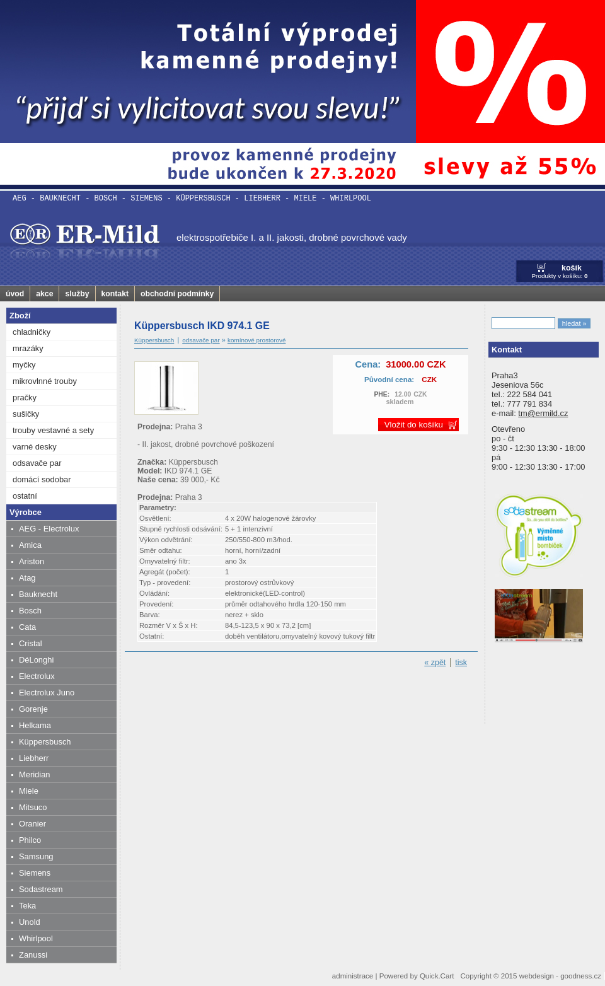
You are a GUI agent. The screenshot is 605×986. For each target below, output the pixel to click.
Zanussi (33, 955)
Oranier (32, 823)
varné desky (35, 446)
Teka (27, 905)
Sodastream (41, 889)
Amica (30, 545)
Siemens (34, 873)
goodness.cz (580, 976)
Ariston (31, 561)
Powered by (416, 976)
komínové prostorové (257, 340)
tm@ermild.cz (543, 413)
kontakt (115, 293)
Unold (29, 922)
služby (77, 293)
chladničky (31, 332)
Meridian (34, 774)
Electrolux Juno (46, 692)
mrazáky (28, 348)
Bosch (30, 610)
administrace (352, 976)
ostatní (25, 496)
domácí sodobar (42, 479)
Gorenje (33, 709)
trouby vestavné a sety (53, 430)
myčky (24, 364)
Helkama (35, 725)
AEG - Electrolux (49, 528)
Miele (28, 791)
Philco (30, 840)
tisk (461, 662)
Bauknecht (38, 594)
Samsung (36, 856)
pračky (25, 397)
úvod (15, 293)
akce (44, 293)
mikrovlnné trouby (45, 381)
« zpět (435, 662)
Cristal (30, 643)
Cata (27, 627)
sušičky (26, 414)
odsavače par (37, 463)
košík (572, 268)
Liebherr (34, 758)
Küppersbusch (45, 741)
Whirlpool (36, 938)
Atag (27, 578)
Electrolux (37, 676)
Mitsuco (33, 807)
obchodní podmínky (177, 293)
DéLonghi (36, 659)
